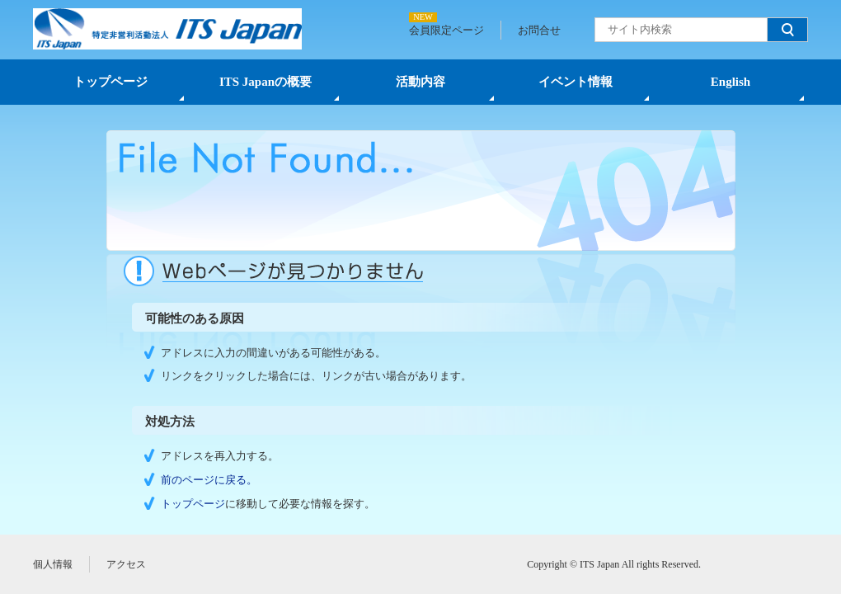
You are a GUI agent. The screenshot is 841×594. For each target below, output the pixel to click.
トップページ (110, 81)
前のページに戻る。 (209, 480)
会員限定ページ (446, 30)
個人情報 (53, 564)
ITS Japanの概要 (265, 81)
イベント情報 (575, 81)
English (730, 81)
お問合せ (539, 30)
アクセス (126, 564)
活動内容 (420, 81)
